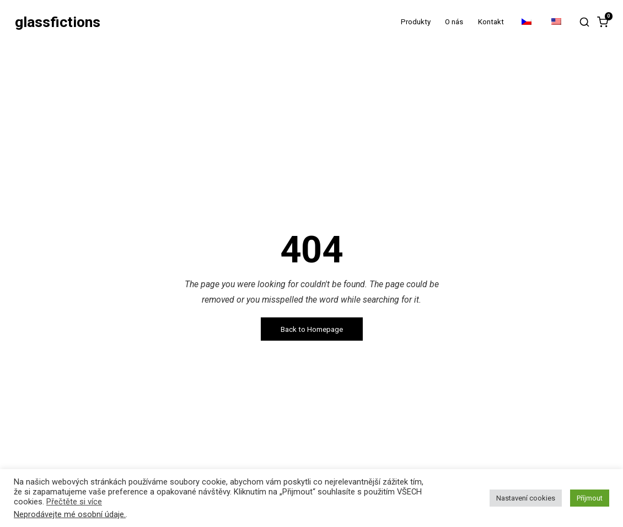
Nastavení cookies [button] (525, 498)
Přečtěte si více (74, 502)
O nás (454, 21)
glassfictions (57, 22)
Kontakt (491, 21)
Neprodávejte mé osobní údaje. (70, 514)
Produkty (416, 21)
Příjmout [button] (590, 498)
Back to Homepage (312, 329)
